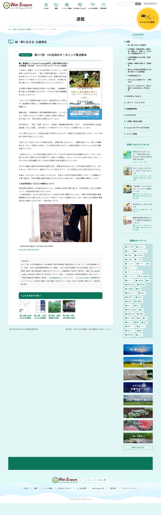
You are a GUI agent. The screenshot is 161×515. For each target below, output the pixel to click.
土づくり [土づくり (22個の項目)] (130, 280)
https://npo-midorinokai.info (30, 249)
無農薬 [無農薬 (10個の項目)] (141, 313)
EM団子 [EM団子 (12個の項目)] (129, 255)
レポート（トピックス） (136, 102)
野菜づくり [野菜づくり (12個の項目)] (131, 330)
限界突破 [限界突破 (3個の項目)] (130, 334)
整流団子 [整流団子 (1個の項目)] (130, 297)
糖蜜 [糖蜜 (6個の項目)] (137, 322)
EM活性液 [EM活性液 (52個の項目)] (140, 255)
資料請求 (113, 500)
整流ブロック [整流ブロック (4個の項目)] (131, 293)
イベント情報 (132, 134)
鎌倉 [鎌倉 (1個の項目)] (140, 330)
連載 (128, 41)
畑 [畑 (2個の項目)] (140, 318)
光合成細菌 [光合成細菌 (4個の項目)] (144, 276)
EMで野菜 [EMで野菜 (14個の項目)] (130, 246)
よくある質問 (81, 500)
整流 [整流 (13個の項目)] (139, 288)
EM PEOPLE (131, 115)
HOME (24, 500)
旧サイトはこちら (138, 447)
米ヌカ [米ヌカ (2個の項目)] (129, 322)
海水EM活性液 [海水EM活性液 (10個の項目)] (132, 309)
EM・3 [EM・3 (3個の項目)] (129, 251)
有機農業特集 (132, 109)
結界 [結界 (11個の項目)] (144, 322)
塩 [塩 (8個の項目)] (149, 280)
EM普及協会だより (135, 76)
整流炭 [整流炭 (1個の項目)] (129, 301)
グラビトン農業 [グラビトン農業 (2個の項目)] (144, 263)
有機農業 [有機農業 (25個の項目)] (139, 301)
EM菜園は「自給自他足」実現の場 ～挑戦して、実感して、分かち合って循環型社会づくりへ (139, 51)
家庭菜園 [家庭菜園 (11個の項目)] (142, 284)
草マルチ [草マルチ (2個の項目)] (142, 326)
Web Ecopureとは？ (150, 3)
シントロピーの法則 (82, 278)
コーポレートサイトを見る (95, 492)
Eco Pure (78, 511)
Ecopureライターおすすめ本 (138, 127)
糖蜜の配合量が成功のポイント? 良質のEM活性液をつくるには (142, 219)
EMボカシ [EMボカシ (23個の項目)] (141, 246)
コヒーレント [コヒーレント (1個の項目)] (131, 267)
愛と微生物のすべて (56, 278)
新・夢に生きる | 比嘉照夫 (137, 45)
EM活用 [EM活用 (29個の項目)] (129, 259)
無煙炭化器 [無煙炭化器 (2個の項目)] (131, 313)
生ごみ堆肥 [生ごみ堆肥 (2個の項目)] (131, 318)
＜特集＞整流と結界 (134, 121)
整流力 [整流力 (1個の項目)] (143, 293)
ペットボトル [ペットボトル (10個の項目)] (131, 276)
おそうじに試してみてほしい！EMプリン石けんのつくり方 (142, 170)
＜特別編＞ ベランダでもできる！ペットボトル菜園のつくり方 (142, 188)
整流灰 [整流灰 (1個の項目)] (139, 297)
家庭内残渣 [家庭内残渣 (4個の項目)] (131, 284)
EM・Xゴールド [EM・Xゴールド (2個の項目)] (141, 251)
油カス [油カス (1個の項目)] (129, 305)
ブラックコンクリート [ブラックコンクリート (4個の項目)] (135, 272)
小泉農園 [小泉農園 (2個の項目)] (130, 288)
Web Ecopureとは (98, 500)
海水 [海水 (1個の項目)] (137, 305)
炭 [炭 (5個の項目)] (142, 309)
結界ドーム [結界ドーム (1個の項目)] (131, 326)
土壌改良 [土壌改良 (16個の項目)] (140, 280)
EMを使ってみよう (134, 96)
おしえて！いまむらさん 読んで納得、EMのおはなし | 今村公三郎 (140, 88)
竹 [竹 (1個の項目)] (145, 318)
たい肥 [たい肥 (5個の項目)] (139, 259)
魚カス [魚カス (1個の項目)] (139, 334)
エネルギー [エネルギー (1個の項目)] (131, 263)
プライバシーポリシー (130, 500)
